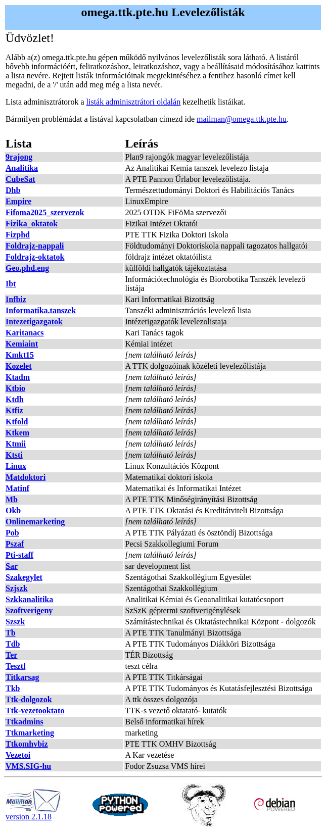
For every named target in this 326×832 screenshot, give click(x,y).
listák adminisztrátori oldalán (133, 101)
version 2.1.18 (33, 813)
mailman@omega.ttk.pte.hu (242, 119)
